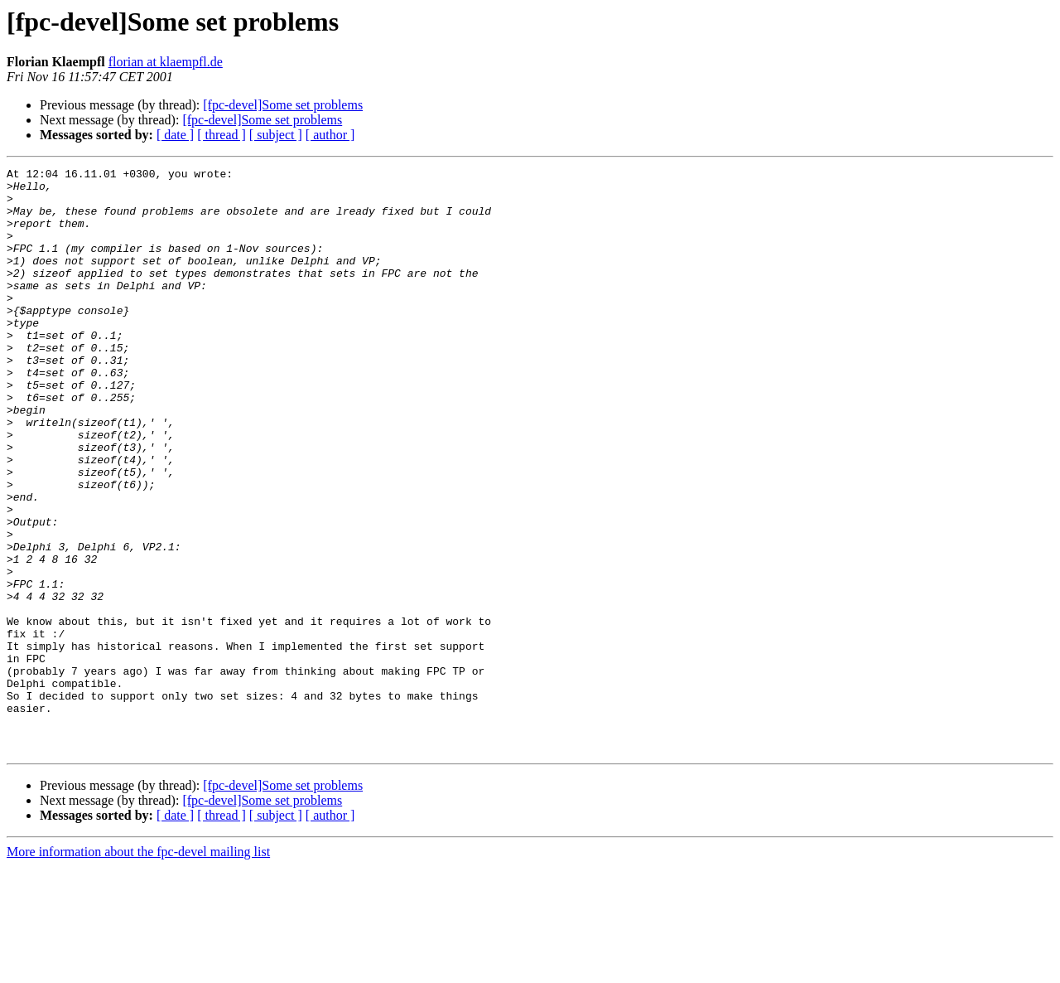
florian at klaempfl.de (165, 62)
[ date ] (175, 135)
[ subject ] (275, 135)
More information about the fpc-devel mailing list (138, 968)
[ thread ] (221, 135)
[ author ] (330, 135)
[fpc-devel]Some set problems (283, 105)
